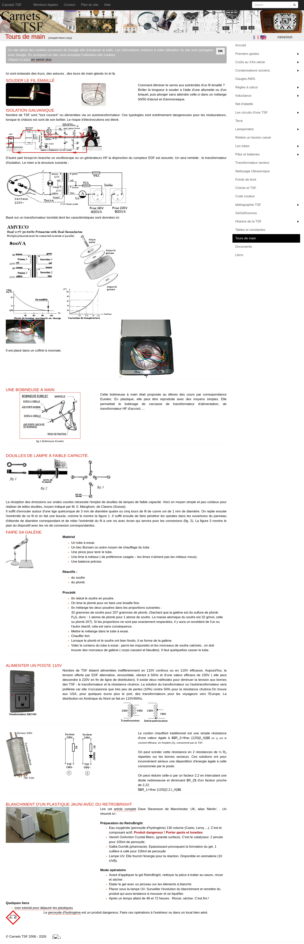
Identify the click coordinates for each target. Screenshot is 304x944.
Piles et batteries (247, 154)
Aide (107, 5)
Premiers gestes (247, 54)
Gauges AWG (245, 79)
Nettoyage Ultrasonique (252, 171)
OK (220, 51)
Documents (243, 246)
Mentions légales (45, 5)
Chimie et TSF (245, 188)
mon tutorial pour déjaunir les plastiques (44, 908)
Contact (69, 5)
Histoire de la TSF (248, 221)
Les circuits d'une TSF (251, 112)
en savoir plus (41, 59)
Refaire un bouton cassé (253, 137)
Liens (239, 255)
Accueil (240, 45)
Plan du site (89, 5)
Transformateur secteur (252, 163)
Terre (239, 121)
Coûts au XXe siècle (250, 62)
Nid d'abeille (244, 104)
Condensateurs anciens (252, 70)
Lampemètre (244, 129)
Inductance (243, 95)
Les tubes (242, 146)
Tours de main (245, 238)
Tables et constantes (250, 230)
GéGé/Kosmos (246, 213)
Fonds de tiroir (245, 179)
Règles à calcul (246, 87)
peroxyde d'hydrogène (64, 912)
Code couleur (245, 196)
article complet (125, 809)
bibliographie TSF (248, 205)
